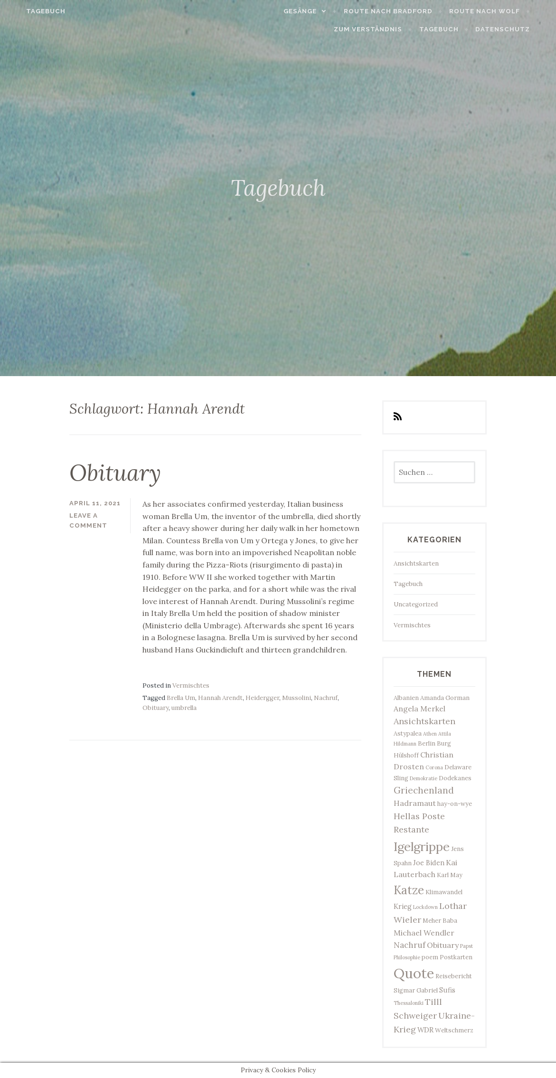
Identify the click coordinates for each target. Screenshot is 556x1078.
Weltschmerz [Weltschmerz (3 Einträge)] (454, 1030)
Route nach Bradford (402, 11)
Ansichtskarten (416, 563)
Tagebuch (32, 11)
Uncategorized (416, 604)
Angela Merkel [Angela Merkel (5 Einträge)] (419, 708)
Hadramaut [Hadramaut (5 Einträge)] (415, 803)
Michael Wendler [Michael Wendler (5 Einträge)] (424, 932)
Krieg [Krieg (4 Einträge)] (403, 906)
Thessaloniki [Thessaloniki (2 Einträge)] (409, 1003)
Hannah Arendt (220, 698)
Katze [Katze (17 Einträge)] (409, 890)
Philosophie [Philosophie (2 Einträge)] (407, 957)
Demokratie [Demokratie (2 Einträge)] (423, 778)
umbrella (184, 708)
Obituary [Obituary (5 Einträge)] (443, 945)
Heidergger (262, 698)
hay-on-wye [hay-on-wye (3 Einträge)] (454, 803)
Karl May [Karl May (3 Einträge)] (449, 875)
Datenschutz (516, 29)
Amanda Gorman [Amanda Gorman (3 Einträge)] (445, 697)
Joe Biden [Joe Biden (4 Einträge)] (428, 862)
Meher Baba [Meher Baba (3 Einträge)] (440, 920)
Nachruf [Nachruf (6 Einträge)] (409, 945)
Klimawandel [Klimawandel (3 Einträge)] (443, 892)
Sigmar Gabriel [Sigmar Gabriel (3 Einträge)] (416, 990)
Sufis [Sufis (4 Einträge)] (447, 989)
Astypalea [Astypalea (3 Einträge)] (408, 733)
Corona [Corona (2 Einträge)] (434, 767)
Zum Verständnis (382, 29)
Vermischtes (190, 685)
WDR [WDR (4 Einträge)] (425, 1029)
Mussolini (296, 698)
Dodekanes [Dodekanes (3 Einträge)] (455, 778)
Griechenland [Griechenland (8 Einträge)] (424, 790)
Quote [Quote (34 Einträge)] (414, 973)
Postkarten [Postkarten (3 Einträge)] (456, 957)
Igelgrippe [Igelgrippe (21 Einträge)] (422, 846)
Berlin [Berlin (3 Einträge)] (426, 743)
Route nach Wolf (498, 11)
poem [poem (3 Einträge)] (430, 957)
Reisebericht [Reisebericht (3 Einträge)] (453, 976)
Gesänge (313, 11)
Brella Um (181, 698)
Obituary (115, 472)
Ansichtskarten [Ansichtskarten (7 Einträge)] (424, 721)
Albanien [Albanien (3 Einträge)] (406, 697)
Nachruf (326, 698)
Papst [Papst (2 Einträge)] (466, 946)
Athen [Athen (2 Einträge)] (430, 733)
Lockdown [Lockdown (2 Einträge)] (425, 907)
